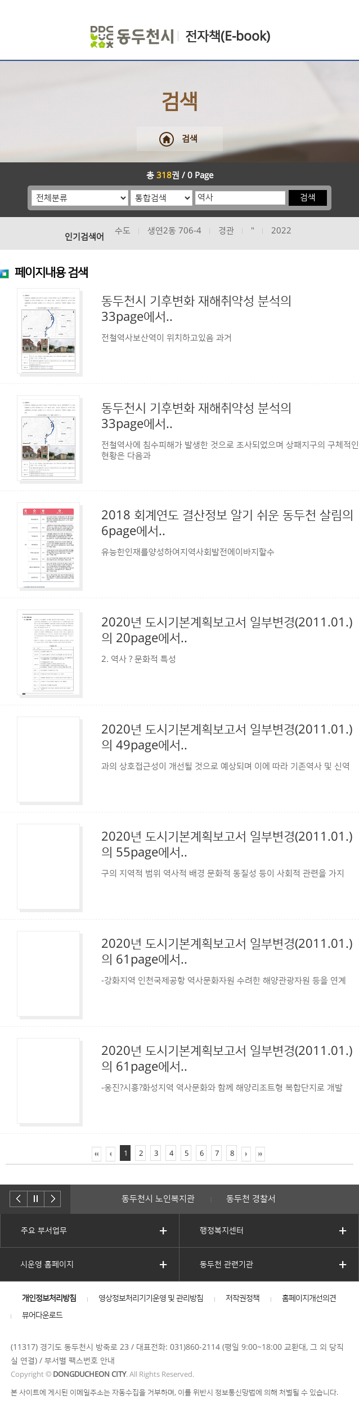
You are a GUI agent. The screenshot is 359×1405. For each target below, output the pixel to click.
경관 (226, 231)
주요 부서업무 (44, 1230)
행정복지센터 (222, 1230)
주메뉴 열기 (18, 29)
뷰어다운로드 (42, 1315)
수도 (123, 231)
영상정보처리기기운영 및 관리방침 (150, 1298)
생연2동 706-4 (174, 231)
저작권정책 (242, 1298)
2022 (281, 231)
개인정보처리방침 (49, 1298)
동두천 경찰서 (251, 1199)
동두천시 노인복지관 (158, 1199)
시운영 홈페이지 (47, 1264)
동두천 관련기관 (226, 1264)
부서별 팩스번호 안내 (79, 1361)
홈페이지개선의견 (309, 1298)
